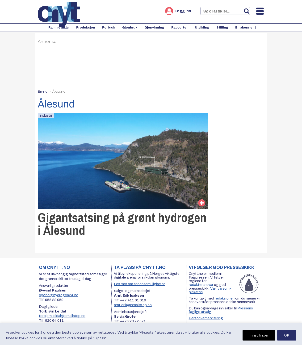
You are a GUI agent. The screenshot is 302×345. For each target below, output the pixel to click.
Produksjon (85, 27)
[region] (151, 334)
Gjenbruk (129, 27)
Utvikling (202, 27)
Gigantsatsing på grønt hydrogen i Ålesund (122, 224)
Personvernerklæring (206, 318)
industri (46, 115)
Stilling (222, 27)
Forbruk (108, 27)
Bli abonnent (245, 27)
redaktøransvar (201, 285)
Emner (43, 91)
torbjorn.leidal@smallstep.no (62, 316)
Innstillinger (258, 335)
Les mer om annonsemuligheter (139, 284)
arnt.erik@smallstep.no (133, 305)
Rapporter (179, 27)
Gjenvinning (154, 27)
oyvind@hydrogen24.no (58, 295)
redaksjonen (225, 298)
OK (286, 335)
